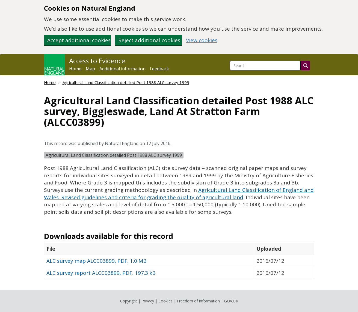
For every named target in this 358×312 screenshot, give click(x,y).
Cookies (165, 301)
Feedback (159, 69)
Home (75, 69)
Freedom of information (198, 301)
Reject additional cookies (149, 40)
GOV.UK (231, 301)
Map (90, 69)
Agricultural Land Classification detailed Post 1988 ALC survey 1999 (126, 82)
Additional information (122, 69)
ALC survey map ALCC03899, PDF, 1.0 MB (96, 260)
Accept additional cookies (79, 40)
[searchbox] (265, 65)
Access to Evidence (97, 60)
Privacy (147, 301)
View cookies (201, 40)
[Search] (305, 65)
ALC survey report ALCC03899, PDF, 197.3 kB (101, 272)
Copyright (128, 301)
